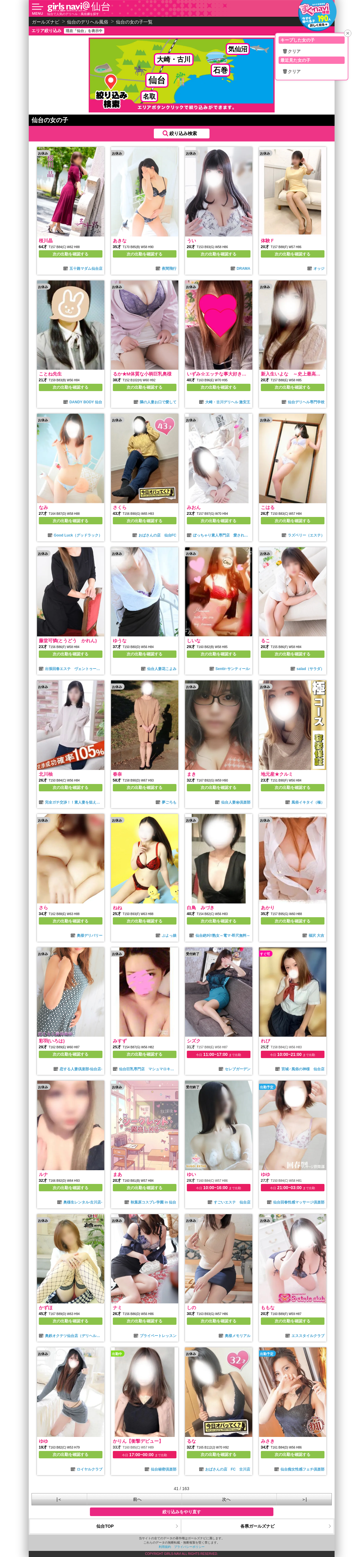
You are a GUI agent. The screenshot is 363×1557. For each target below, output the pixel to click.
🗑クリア (291, 51)
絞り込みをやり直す (181, 1511)
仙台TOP (105, 1526)
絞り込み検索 (183, 133)
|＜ (59, 1499)
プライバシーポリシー (189, 1546)
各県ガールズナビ (257, 1526)
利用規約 (165, 1546)
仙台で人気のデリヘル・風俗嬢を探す (73, 14)
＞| (304, 1499)
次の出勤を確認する (70, 254)
